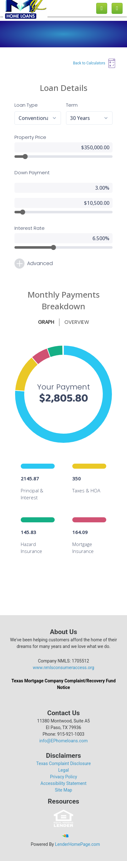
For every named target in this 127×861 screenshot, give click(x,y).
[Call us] (101, 8)
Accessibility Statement (63, 783)
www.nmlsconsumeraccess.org (63, 667)
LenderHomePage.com (77, 844)
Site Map (63, 790)
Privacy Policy (63, 776)
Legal (63, 770)
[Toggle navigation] (117, 8)
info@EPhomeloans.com (63, 740)
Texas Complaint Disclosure (63, 763)
